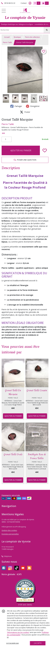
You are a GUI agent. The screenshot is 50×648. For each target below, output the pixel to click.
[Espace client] (30, 3)
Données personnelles (10, 534)
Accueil (7, 37)
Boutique (17, 37)
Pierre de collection (32, 37)
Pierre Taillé (7, 42)
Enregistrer (33, 106)
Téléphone (7, 556)
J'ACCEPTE (37, 643)
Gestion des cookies (9, 530)
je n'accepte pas (12, 643)
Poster (25, 112)
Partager (16, 106)
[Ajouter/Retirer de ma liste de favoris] (44, 150)
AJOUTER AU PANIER (20, 150)
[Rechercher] (47, 30)
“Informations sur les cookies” (18, 632)
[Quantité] (7, 139)
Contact (24, 3)
